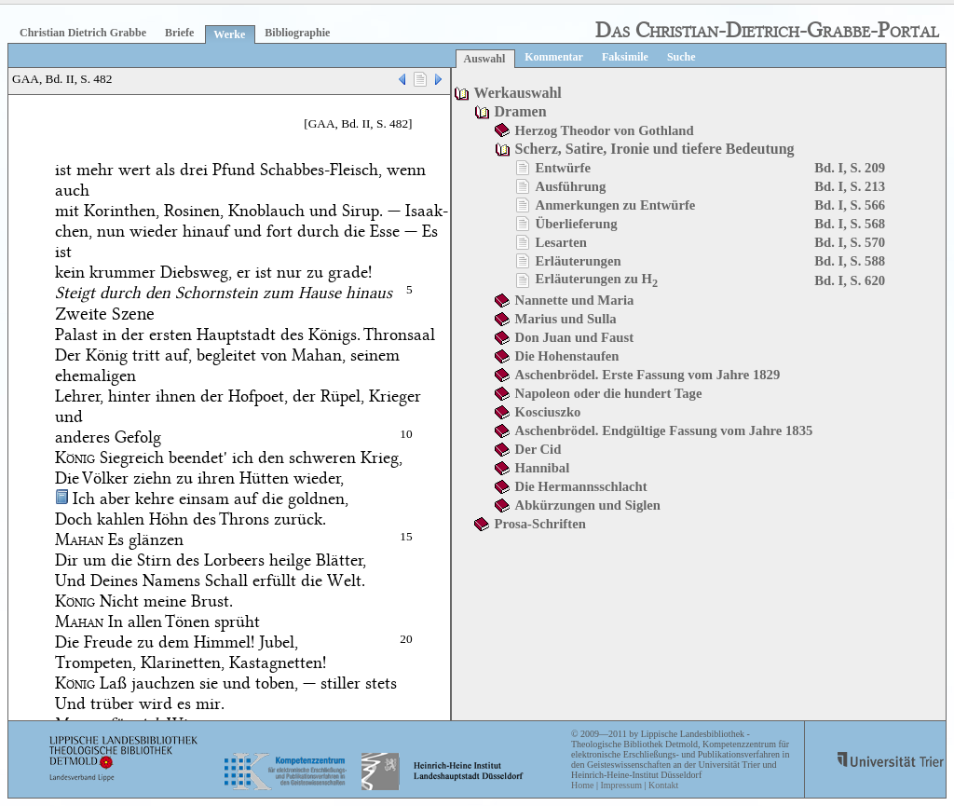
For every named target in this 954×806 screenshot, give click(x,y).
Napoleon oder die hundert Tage (608, 393)
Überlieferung (577, 223)
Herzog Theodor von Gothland (604, 130)
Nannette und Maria (574, 300)
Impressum (620, 785)
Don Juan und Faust (574, 337)
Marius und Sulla (566, 318)
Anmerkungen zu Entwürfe (616, 205)
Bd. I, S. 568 (849, 223)
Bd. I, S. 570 (849, 242)
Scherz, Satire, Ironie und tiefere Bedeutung (655, 149)
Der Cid (538, 449)
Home (582, 785)
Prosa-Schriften (540, 523)
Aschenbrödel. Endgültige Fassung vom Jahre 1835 (664, 430)
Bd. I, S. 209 (849, 167)
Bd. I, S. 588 (849, 260)
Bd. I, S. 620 (849, 280)
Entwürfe (563, 167)
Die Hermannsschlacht (581, 486)
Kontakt (663, 785)
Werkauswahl (518, 93)
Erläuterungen (578, 260)
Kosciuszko (548, 411)
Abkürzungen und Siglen (588, 505)
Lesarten (561, 242)
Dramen (521, 111)
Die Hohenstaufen (567, 355)
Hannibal (542, 467)
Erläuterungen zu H (597, 278)
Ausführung (571, 186)
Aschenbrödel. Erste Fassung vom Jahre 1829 (648, 374)
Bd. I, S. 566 (849, 205)
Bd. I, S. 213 (849, 186)
